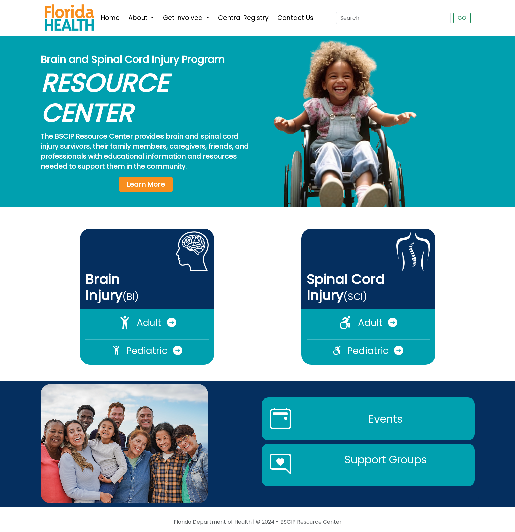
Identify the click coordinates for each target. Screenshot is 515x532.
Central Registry (243, 17)
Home (110, 17)
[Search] (393, 18)
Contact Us (295, 17)
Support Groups (385, 459)
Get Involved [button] (183, 17)
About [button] (138, 17)
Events (386, 418)
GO (462, 18)
